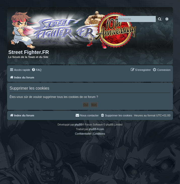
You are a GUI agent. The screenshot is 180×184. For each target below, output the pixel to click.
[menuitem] (37, 70)
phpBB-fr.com (96, 129)
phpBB (78, 124)
